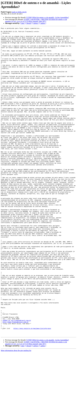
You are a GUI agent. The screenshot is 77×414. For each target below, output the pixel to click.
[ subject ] (35, 23)
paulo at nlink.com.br (19, 12)
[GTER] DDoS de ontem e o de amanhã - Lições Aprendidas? (47, 17)
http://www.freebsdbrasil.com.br (16, 381)
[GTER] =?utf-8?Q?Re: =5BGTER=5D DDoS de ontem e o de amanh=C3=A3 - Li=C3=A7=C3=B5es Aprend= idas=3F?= (36, 20)
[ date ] (22, 23)
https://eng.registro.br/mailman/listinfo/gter (32, 389)
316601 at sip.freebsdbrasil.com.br (17, 379)
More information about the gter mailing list (16, 412)
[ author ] (43, 23)
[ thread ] (29, 23)
